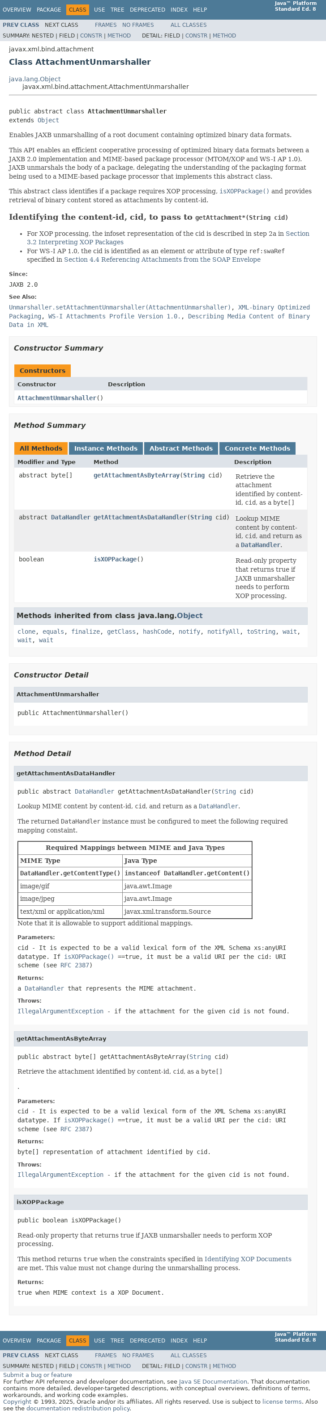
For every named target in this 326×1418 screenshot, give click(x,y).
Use (99, 10)
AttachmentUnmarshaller (56, 398)
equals (53, 631)
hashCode (157, 631)
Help (200, 10)
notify (189, 631)
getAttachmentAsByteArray (137, 475)
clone (26, 631)
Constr (91, 36)
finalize (85, 631)
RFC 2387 (74, 965)
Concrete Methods (257, 448)
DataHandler (70, 517)
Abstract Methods (181, 448)
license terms (282, 1401)
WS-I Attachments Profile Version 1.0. (114, 316)
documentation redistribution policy (77, 1408)
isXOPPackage (115, 559)
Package (49, 10)
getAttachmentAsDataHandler (140, 517)
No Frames (138, 25)
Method (119, 36)
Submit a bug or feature (37, 1375)
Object (48, 120)
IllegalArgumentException (60, 1011)
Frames (106, 25)
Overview (17, 10)
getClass (121, 631)
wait (290, 631)
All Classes (189, 25)
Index (179, 10)
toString (261, 631)
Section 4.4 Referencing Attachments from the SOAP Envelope (162, 259)
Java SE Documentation (213, 1381)
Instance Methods (105, 448)
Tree (117, 10)
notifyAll (223, 631)
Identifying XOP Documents (248, 1259)
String (194, 475)
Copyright (17, 1401)
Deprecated (147, 10)
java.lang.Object (34, 79)
